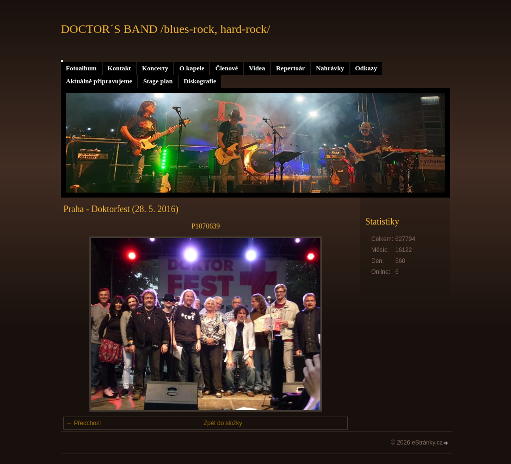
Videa (257, 68)
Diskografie (200, 81)
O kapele (191, 68)
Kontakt (119, 68)
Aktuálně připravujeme (99, 81)
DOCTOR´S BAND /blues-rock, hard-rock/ (165, 28)
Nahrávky (330, 68)
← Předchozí (83, 423)
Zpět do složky (223, 423)
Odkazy (366, 68)
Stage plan (158, 81)
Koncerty (155, 68)
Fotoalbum (81, 68)
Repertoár (290, 68)
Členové (226, 68)
